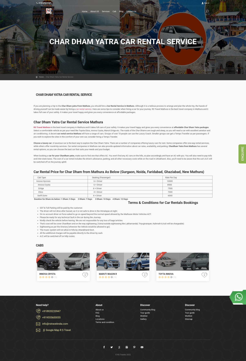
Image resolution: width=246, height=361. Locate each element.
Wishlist (143, 316)
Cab (114, 11)
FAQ (97, 313)
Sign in (206, 3)
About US (94, 11)
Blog (121, 11)
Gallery (143, 319)
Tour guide (145, 313)
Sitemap (189, 319)
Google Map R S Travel (56, 330)
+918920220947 (51, 311)
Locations (100, 319)
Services (106, 11)
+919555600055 (51, 317)
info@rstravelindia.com (55, 323)
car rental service (83, 109)
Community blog (147, 309)
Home (84, 11)
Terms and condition (105, 322)
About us (100, 309)
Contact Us (131, 11)
